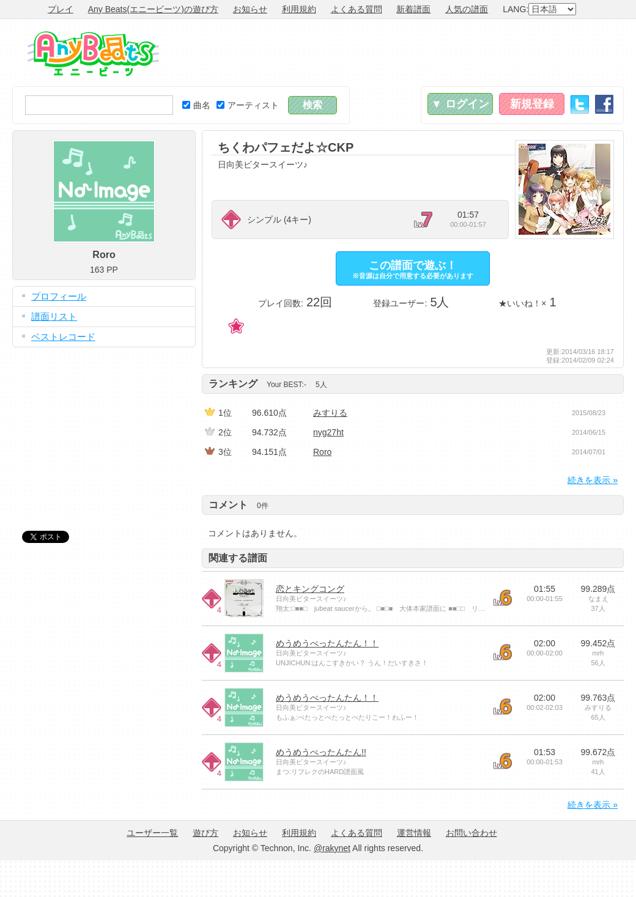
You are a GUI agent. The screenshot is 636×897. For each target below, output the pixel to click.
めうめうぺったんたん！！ (327, 643)
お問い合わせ (471, 833)
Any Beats (93, 53)
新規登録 (532, 104)
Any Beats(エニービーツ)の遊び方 (153, 9)
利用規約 (299, 9)
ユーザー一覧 (152, 833)
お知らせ (250, 9)
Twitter (580, 104)
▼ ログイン (460, 104)
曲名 (196, 105)
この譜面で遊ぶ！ (412, 269)
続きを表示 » (593, 480)
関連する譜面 (238, 558)
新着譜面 (413, 9)
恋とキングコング (310, 589)
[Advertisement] (104, 429)
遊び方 (205, 833)
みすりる (330, 413)
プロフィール (58, 296)
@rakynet (332, 848)
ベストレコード (63, 336)
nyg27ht (328, 432)
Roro (322, 452)
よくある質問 (356, 9)
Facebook (604, 104)
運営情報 (414, 833)
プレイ (60, 9)
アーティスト (247, 105)
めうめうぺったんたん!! (321, 752)
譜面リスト (54, 316)
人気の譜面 (466, 9)
